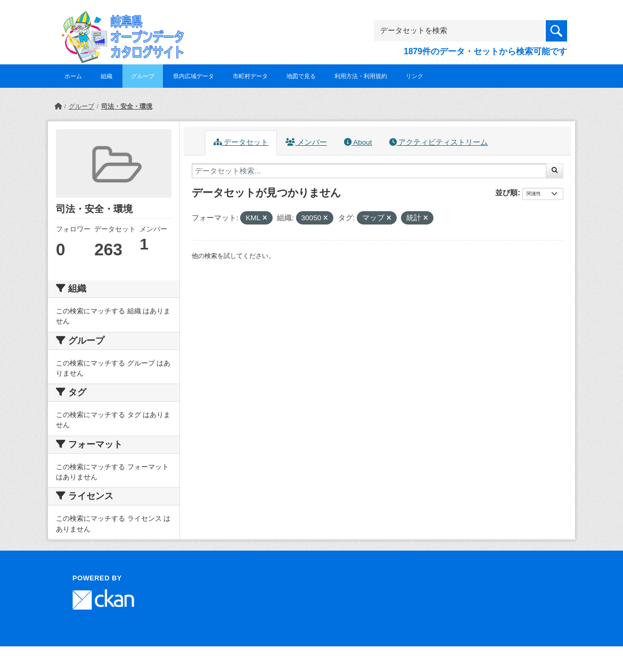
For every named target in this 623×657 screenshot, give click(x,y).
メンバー (306, 142)
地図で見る (301, 76)
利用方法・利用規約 (360, 76)
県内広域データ (193, 76)
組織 (106, 76)
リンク (414, 76)
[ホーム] (58, 106)
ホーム (73, 76)
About (358, 142)
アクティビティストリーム (438, 142)
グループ (142, 76)
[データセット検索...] (369, 170)
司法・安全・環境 (126, 106)
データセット (241, 142)
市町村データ (250, 76)
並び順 (506, 192)
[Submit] (554, 170)
